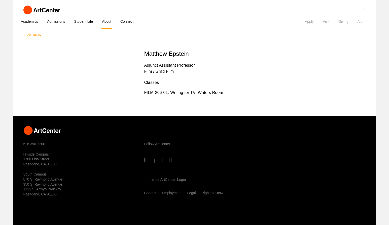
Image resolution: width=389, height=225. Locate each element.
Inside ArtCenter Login (168, 180)
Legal (191, 193)
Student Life (83, 21)
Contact (150, 193)
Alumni (363, 21)
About (106, 21)
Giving (343, 21)
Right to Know (212, 193)
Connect (126, 21)
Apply (309, 21)
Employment (172, 193)
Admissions (56, 21)
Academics (29, 21)
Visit (326, 21)
